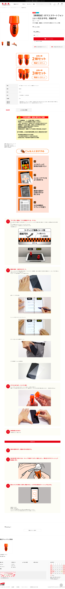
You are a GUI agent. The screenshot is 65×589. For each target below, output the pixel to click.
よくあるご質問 (25, 562)
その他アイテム (23, 7)
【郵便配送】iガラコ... (4, 554)
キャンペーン (29, 4)
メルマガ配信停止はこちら (5, 577)
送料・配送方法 (13, 567)
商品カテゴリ (16, 4)
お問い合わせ (36, 562)
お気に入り (62, 4)
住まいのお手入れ (14, 7)
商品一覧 (1, 562)
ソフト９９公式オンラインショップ (5, 7)
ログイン (58, 4)
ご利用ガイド (55, 4)
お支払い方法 (13, 565)
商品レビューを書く (32, 530)
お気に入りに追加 (38, 41)
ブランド (23, 4)
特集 (34, 4)
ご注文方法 (12, 564)
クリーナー (19, 7)
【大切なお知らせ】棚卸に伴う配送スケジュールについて (35, 1)
